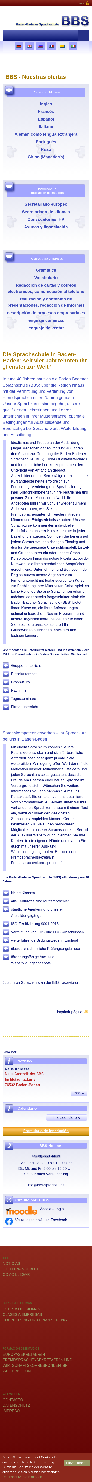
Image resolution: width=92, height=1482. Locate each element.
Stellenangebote (21, 1269)
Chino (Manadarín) (46, 157)
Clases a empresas (22, 1314)
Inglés (46, 104)
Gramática (46, 270)
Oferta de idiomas (21, 1309)
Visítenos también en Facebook (41, 1220)
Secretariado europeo (46, 204)
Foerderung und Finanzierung (35, 1320)
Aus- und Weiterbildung (36, 835)
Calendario (27, 1108)
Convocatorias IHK (45, 219)
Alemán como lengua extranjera (46, 134)
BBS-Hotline (50, 1146)
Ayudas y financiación (46, 227)
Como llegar (16, 1275)
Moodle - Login (51, 1209)
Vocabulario (46, 277)
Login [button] (83, 3)
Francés (46, 111)
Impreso (11, 1411)
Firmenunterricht (25, 580)
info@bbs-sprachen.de (45, 1185)
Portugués (46, 142)
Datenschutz (16, 1405)
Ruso (46, 149)
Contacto (13, 1400)
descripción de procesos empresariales (46, 313)
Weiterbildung (18, 1371)
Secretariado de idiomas (46, 212)
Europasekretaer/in (24, 1354)
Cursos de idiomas (47, 92)
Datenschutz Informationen (22, 1477)
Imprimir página (69, 1012)
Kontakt (17, 797)
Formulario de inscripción (46, 1131)
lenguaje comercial (46, 320)
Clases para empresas (47, 258)
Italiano (46, 126)
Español (46, 119)
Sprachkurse (22, 525)
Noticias (11, 1264)
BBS (66, 602)
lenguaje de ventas (45, 328)
